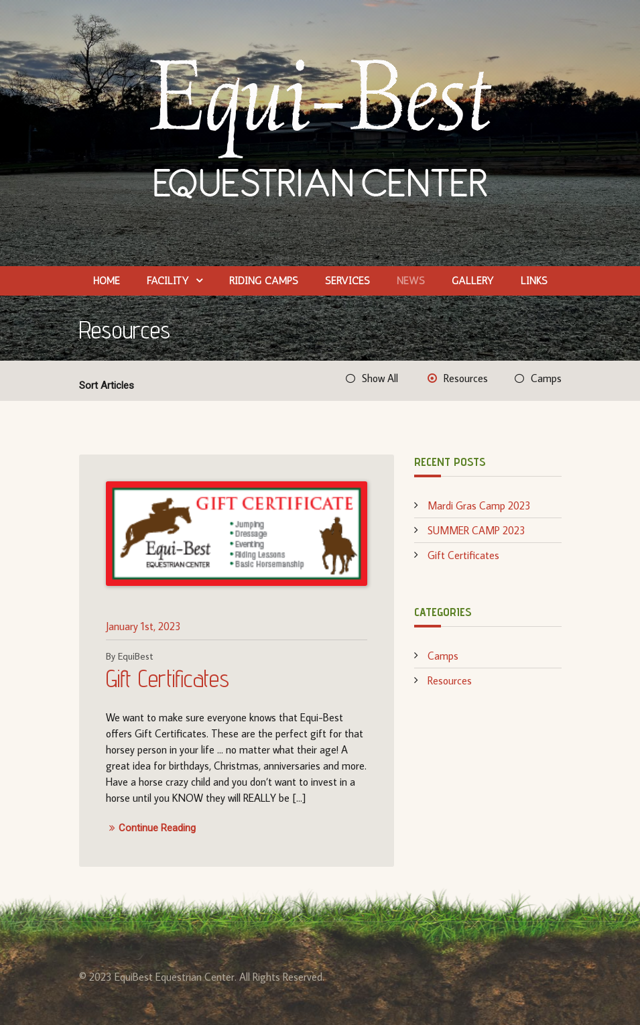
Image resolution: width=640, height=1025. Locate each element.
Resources (466, 378)
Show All (380, 378)
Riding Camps (263, 280)
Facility (168, 280)
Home (106, 280)
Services (347, 280)
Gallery (473, 280)
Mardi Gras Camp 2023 (479, 505)
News (411, 280)
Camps (546, 378)
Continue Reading (151, 828)
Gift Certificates (167, 678)
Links (534, 280)
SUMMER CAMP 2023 (476, 530)
